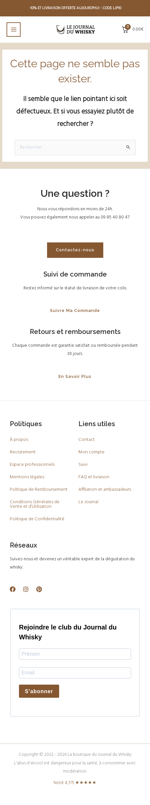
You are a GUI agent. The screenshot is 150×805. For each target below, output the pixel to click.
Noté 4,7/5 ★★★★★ (75, 782)
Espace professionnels (32, 464)
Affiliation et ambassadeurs (104, 489)
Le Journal (88, 502)
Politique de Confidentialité (37, 519)
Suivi (83, 464)
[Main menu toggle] (14, 29)
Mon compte (91, 452)
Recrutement (23, 452)
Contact (86, 440)
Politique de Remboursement (39, 489)
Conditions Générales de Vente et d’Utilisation (34, 504)
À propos (19, 440)
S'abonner (39, 691)
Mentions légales (27, 477)
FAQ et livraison (93, 477)
